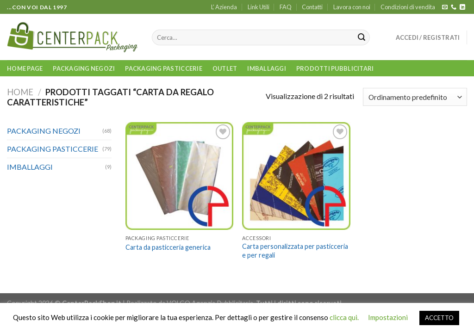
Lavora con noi (351, 7)
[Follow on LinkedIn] (462, 7)
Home (20, 92)
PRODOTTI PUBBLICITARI (335, 68)
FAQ (286, 7)
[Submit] (361, 37)
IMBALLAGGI (266, 68)
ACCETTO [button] (439, 317)
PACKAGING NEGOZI (84, 68)
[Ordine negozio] (415, 97)
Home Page (25, 68)
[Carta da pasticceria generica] (179, 176)
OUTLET (224, 68)
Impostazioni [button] (388, 317)
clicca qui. (344, 317)
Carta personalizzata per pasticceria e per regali (295, 250)
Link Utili (258, 7)
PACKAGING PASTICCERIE (163, 68)
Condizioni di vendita (407, 7)
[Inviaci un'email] (445, 7)
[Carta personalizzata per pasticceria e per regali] (296, 176)
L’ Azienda (224, 7)
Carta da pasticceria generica (168, 247)
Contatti (312, 7)
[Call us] (453, 7)
